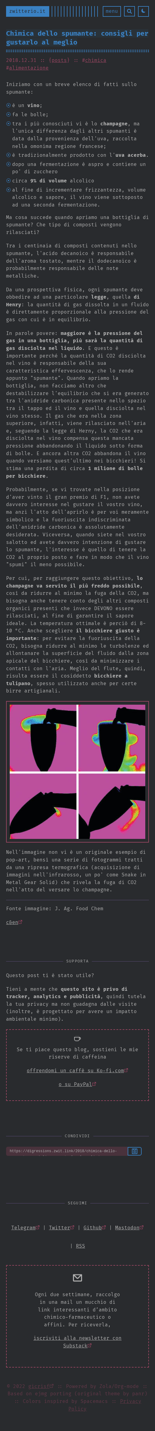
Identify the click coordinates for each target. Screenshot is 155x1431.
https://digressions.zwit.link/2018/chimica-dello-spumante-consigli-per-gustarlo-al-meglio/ (67, 1151)
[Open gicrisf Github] (95, 1228)
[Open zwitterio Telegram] (25, 1228)
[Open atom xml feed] (80, 1246)
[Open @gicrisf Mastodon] (129, 1228)
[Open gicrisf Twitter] (61, 1228)
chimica (95, 60)
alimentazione (29, 68)
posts (59, 60)
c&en (12, 922)
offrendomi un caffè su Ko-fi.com (75, 1070)
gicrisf (39, 1386)
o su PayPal (75, 1084)
